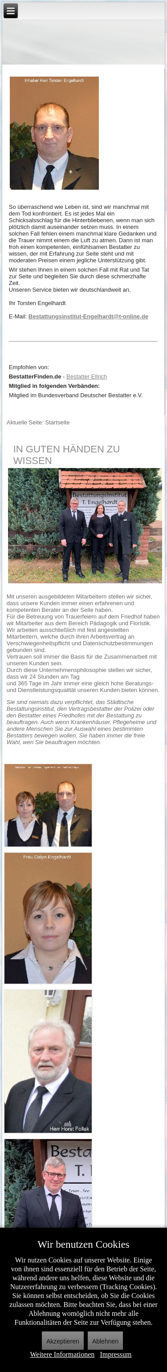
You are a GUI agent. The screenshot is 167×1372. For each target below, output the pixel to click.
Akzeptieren (62, 1341)
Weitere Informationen (62, 1354)
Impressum (115, 1354)
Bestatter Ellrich (86, 376)
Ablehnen (105, 1341)
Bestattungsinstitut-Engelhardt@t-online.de (88, 316)
